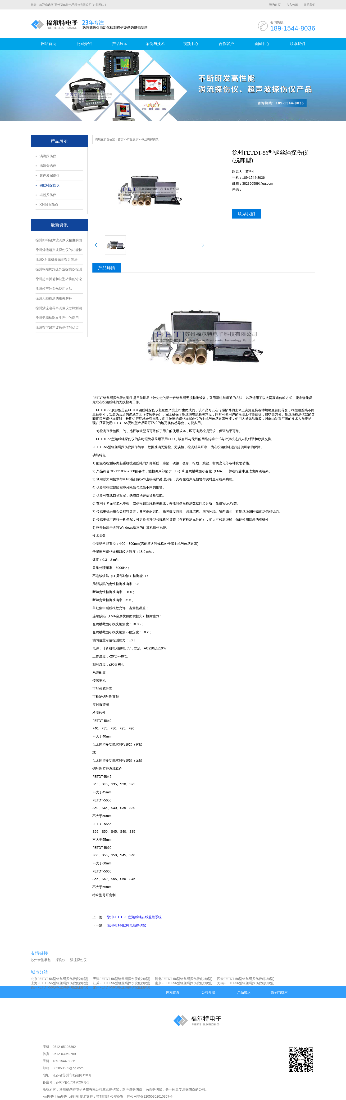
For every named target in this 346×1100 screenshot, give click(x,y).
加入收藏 (292, 4)
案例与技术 (155, 44)
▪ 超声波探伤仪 (47, 175)
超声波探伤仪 (132, 1089)
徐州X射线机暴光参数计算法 (56, 259)
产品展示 (119, 44)
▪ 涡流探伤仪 (46, 156)
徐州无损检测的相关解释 (54, 298)
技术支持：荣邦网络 (94, 1096)
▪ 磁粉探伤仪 (46, 195)
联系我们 (309, 4)
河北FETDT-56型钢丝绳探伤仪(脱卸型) (183, 979)
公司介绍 (84, 44)
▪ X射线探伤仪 (47, 204)
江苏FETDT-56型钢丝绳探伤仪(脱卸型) (121, 983)
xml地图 (49, 1096)
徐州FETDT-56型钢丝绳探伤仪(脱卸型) (59, 987)
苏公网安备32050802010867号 (150, 1096)
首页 (120, 139)
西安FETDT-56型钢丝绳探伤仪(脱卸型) (245, 979)
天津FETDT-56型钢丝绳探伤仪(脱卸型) (121, 979)
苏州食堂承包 (41, 960)
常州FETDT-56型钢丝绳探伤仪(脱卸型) (121, 987)
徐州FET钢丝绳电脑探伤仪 (126, 925)
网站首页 (48, 44)
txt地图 (73, 1096)
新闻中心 (261, 44)
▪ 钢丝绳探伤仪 (47, 185)
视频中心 (190, 44)
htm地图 (61, 1096)
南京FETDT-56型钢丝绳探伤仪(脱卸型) (183, 983)
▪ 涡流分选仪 (46, 166)
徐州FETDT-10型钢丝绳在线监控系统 (134, 917)
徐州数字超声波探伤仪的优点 (57, 327)
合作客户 (226, 44)
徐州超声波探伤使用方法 (54, 289)
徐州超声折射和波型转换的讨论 (59, 279)
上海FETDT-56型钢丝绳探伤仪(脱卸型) (59, 983)
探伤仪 (60, 960)
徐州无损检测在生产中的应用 (57, 318)
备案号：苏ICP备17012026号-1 (66, 1082)
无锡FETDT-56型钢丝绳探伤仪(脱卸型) (245, 983)
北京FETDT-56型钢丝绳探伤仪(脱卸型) (59, 979)
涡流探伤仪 (78, 960)
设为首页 (275, 4)
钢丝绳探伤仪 (150, 139)
